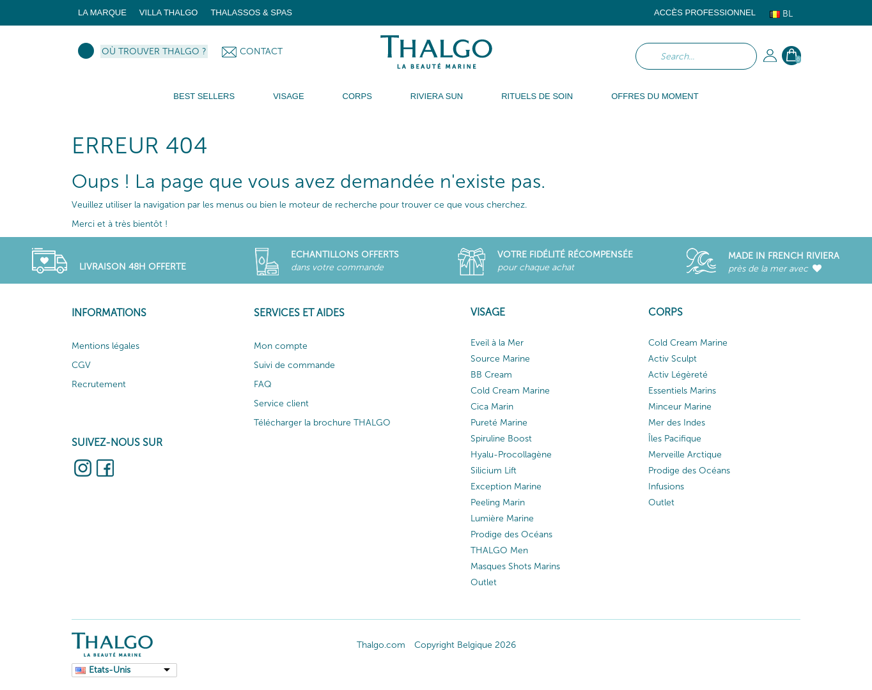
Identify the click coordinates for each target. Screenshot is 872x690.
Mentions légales (105, 346)
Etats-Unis (109, 669)
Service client (281, 403)
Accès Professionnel (705, 12)
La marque (102, 12)
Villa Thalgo (168, 12)
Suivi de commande (294, 365)
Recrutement (99, 384)
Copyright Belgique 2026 (465, 645)
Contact (261, 51)
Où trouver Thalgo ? (154, 51)
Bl (781, 13)
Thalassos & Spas (251, 12)
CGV (81, 365)
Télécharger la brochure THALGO (322, 422)
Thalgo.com (381, 645)
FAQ (263, 384)
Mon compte (281, 346)
